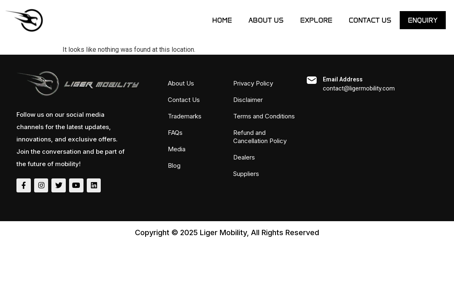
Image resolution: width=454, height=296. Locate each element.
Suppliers (246, 174)
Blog (174, 165)
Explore (316, 20)
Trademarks (185, 116)
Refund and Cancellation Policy (260, 137)
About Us (266, 20)
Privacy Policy (253, 83)
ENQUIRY (423, 20)
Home (222, 20)
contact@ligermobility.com (359, 88)
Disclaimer (248, 100)
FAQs (175, 132)
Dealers (244, 157)
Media (176, 149)
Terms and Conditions (264, 116)
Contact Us (370, 20)
